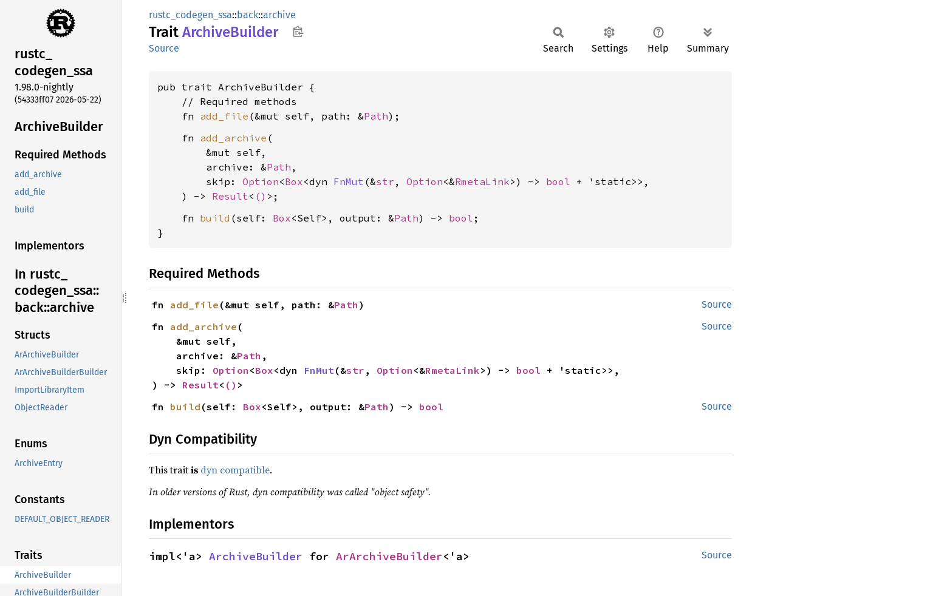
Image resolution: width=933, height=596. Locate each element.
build (215, 218)
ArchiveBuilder (255, 556)
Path (376, 116)
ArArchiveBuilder (389, 556)
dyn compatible (235, 469)
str (385, 181)
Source (164, 48)
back (247, 15)
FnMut (348, 181)
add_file (224, 116)
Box (294, 181)
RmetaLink (482, 181)
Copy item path (298, 31)
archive (279, 15)
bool (558, 181)
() (261, 196)
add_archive (233, 138)
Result (230, 196)
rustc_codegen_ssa (190, 15)
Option (260, 181)
